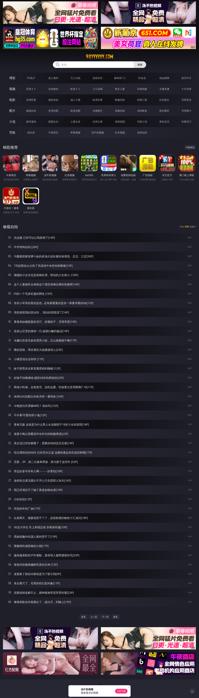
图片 (12, 111)
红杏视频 (120, 132)
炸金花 (142, 78)
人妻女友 (75, 121)
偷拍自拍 (53, 100)
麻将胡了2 (119, 78)
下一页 (105, 616)
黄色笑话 (164, 121)
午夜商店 (53, 132)
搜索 (139, 64)
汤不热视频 (97, 132)
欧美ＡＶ (75, 89)
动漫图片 (98, 110)
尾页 (115, 616)
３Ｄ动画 (98, 89)
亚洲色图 (53, 110)
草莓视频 (75, 132)
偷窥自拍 (31, 110)
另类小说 (142, 121)
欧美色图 (75, 110)
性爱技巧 (186, 121)
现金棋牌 (164, 78)
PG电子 (31, 78)
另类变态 (186, 100)
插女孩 (31, 132)
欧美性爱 (98, 100)
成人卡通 (75, 100)
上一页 (93, 616)
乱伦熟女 (164, 100)
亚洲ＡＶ (31, 89)
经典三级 (142, 100)
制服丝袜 (120, 100)
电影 (12, 100)
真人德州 (53, 78)
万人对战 (75, 78)
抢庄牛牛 (186, 78)
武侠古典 (98, 121)
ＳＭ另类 (186, 89)
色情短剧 (142, 132)
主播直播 (164, 89)
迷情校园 (120, 121)
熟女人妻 (120, 89)
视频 (12, 89)
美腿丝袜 (120, 110)
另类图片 (186, 110)
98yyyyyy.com (99, 57)
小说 (12, 121)
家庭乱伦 (53, 121)
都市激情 (31, 121)
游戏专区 (98, 78)
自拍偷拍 (53, 89)
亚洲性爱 (31, 100)
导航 (12, 132)
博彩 (12, 78)
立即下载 (121, 691)
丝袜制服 (142, 89)
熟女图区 (164, 110)
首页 (83, 616)
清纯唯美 (142, 110)
